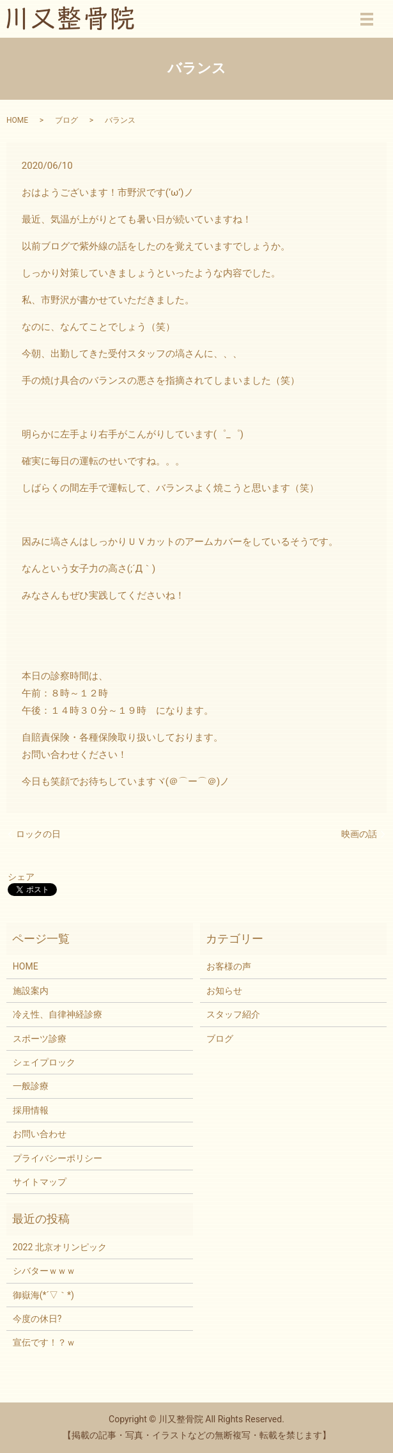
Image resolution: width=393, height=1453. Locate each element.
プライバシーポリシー (57, 1158)
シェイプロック (44, 1062)
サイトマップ (39, 1182)
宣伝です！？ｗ (44, 1342)
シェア (21, 877)
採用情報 (31, 1110)
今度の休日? (37, 1319)
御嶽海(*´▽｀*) (43, 1295)
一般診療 (31, 1086)
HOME (17, 120)
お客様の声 (228, 966)
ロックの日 (38, 834)
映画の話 (359, 834)
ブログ (66, 120)
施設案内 (31, 991)
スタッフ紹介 (233, 1014)
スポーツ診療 (39, 1038)
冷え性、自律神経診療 (57, 1014)
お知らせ (224, 991)
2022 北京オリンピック (60, 1247)
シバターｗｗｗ (44, 1271)
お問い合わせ (39, 1134)
